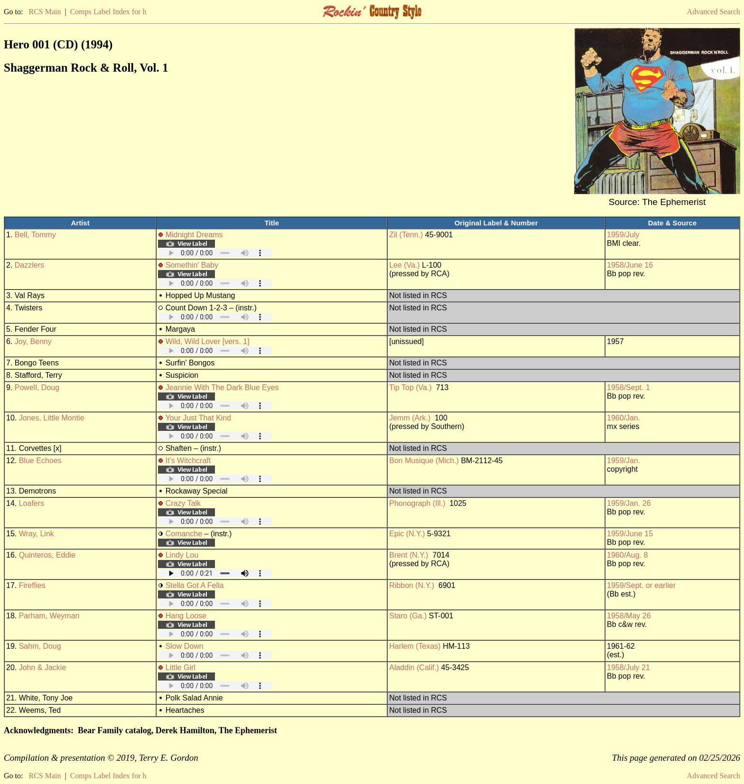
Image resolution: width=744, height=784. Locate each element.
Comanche (184, 534)
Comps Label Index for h (108, 12)
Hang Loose (186, 616)
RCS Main (44, 12)
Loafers (31, 503)
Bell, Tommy (35, 235)
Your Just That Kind (198, 418)
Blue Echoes (40, 461)
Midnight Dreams (194, 235)
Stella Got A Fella (195, 585)
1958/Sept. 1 (628, 387)
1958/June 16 (630, 265)
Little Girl (180, 667)
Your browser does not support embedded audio (215, 253)
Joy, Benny (33, 341)
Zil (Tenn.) (406, 235)
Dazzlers (29, 265)
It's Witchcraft (188, 461)
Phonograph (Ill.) (417, 503)
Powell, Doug (37, 387)
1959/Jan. (623, 461)
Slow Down (185, 646)
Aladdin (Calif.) (414, 667)
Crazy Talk (183, 503)
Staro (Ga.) (408, 616)
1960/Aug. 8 (627, 555)
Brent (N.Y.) (408, 555)
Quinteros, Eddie (47, 555)
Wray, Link (36, 534)
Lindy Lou (182, 555)
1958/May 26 (629, 616)
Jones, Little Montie (51, 418)
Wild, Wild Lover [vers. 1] (208, 341)
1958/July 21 (628, 667)
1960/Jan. (623, 418)
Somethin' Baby (192, 265)
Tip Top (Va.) (410, 387)
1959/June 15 (630, 534)
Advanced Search (713, 12)
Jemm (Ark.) (409, 418)
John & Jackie (42, 667)
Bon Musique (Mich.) (424, 461)
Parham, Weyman (49, 616)
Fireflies (32, 585)
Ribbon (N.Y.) (411, 585)
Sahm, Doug (40, 646)
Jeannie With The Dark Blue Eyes (222, 387)
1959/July (623, 235)
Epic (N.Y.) (407, 534)
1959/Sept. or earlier (641, 585)
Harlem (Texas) (414, 646)
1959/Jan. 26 (629, 503)
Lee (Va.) (404, 265)
